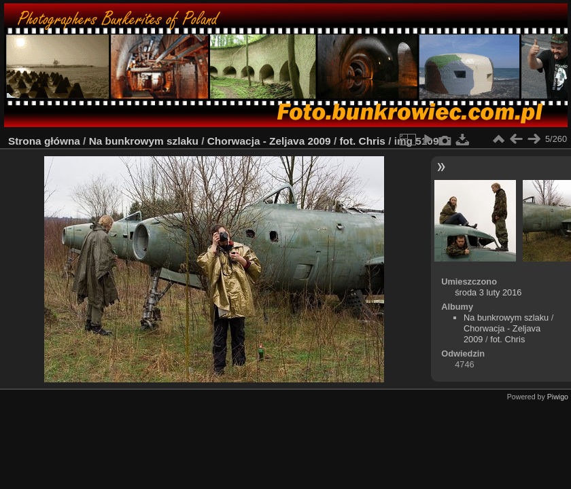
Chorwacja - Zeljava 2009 (269, 141)
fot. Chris (362, 141)
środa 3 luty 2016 (488, 292)
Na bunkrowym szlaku (143, 141)
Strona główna (44, 141)
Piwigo (557, 397)
